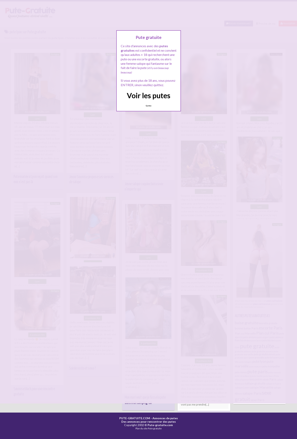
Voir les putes (148, 95)
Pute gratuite (155, 428)
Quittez (148, 106)
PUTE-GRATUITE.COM (134, 418)
